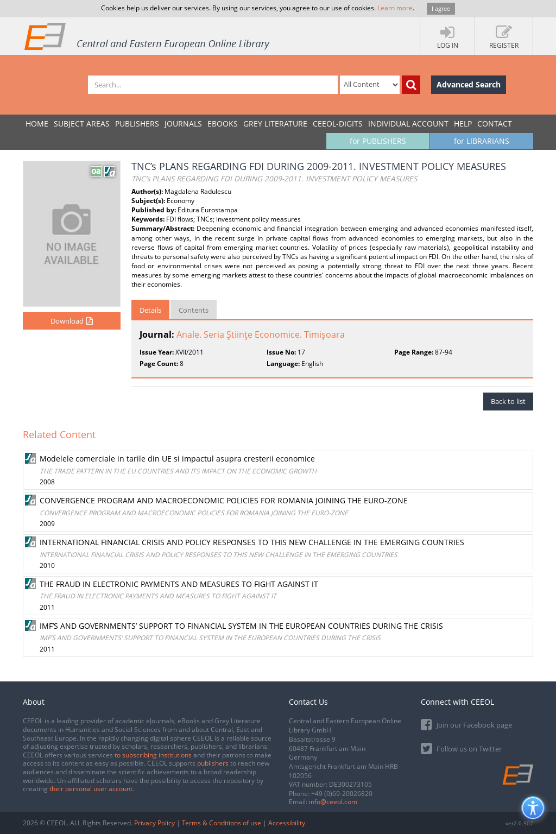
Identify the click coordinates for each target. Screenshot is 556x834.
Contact (494, 123)
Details (150, 310)
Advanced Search (469, 84)
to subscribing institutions (153, 755)
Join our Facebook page (466, 724)
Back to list (508, 401)
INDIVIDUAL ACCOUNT (408, 123)
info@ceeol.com (333, 801)
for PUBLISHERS (378, 141)
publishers (213, 763)
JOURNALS (183, 123)
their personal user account (90, 788)
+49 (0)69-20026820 (341, 793)
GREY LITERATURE (275, 123)
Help (463, 123)
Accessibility (286, 822)
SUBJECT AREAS (82, 123)
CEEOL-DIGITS (338, 123)
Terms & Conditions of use (221, 822)
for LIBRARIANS (481, 141)
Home (37, 123)
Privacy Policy (154, 822)
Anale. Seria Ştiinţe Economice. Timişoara (260, 334)
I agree (441, 8)
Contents (193, 310)
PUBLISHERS (137, 123)
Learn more (395, 7)
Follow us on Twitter (461, 748)
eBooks (222, 123)
